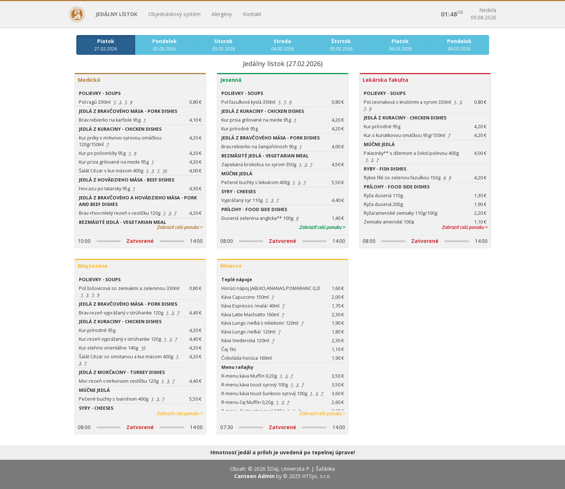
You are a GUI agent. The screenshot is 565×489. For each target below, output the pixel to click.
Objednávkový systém (174, 14)
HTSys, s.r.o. (316, 476)
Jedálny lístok (116, 14)
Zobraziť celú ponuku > (180, 227)
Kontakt (252, 14)
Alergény (221, 14)
